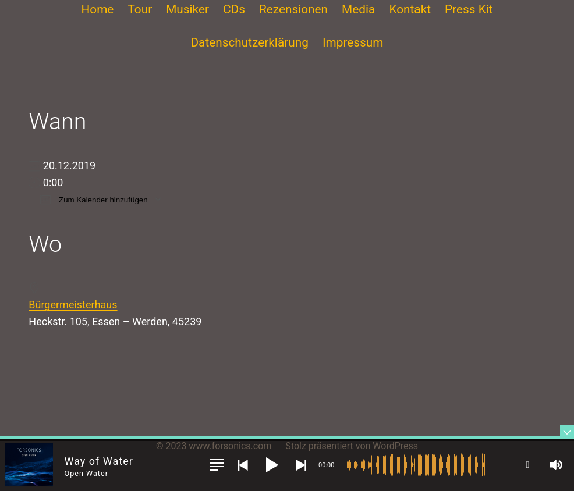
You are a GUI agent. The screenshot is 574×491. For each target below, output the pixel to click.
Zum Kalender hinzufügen (93, 199)
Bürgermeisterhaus (73, 304)
